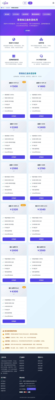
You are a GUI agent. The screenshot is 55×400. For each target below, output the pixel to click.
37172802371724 (30, 386)
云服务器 (21, 370)
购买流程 (40, 363)
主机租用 (8, 7)
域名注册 (40, 365)
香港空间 (21, 363)
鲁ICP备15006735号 (29, 383)
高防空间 (21, 365)
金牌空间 (21, 368)
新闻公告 (40, 361)
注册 (30, 3)
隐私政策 (3, 388)
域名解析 (40, 368)
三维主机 (29, 397)
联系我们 (3, 383)
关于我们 (3, 381)
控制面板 (40, 370)
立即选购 (27, 30)
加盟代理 (3, 390)
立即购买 (13, 116)
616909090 (32, 389)
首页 (2, 7)
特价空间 (21, 361)
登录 (25, 3)
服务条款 (3, 386)
